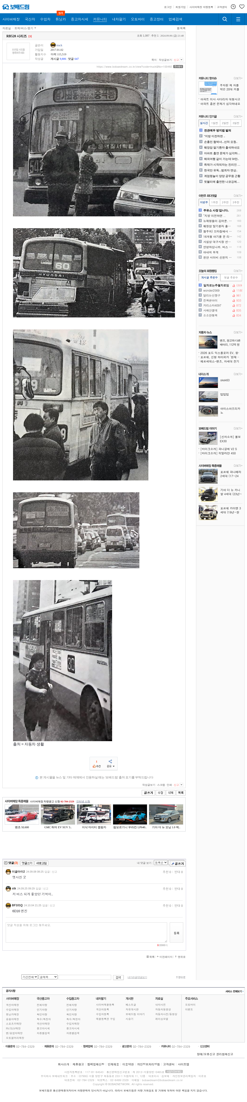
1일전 (214, 123)
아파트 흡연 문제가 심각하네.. (222, 153)
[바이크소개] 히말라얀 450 (218, 453)
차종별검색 (43, 1033)
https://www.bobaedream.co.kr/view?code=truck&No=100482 (134, 66)
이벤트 (189, 1009)
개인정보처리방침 (148, 1064)
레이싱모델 (161, 1019)
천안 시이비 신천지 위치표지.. (218, 257)
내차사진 (160, 1004)
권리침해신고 (224, 1054)
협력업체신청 (95, 1064)
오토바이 (190, 1004)
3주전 (236, 202)
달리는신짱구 (220, 295)
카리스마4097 (220, 305)
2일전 (225, 123)
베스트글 (131, 1004)
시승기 (129, 1019)
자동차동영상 (163, 1009)
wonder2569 (220, 290)
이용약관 (128, 1064)
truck (59, 45)
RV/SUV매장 (13, 1028)
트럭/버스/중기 (23, 28)
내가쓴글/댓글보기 (137, 977)
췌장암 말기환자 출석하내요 (222, 147)
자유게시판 (132, 1009)
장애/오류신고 (206, 1054)
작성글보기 (165, 59)
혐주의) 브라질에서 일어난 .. (218, 231)
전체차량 (42, 1005)
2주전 (225, 202)
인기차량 (42, 1009)
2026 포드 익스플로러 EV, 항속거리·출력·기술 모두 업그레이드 (221, 353)
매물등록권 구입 (105, 1019)
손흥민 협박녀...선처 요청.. (221, 142)
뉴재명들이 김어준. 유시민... (218, 221)
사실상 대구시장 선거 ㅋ (218, 242)
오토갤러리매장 (15, 1038)
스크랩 (161, 784)
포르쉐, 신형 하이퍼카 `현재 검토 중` (221, 357)
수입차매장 (12, 1009)
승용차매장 (12, 1019)
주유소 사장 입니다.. (216, 210)
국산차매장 (12, 1005)
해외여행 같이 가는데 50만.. (221, 159)
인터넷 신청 (83, 801)
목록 (183, 28)
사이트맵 (183, 1064)
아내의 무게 (211, 252)
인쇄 (169, 784)
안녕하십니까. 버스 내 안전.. (218, 247)
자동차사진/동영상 (166, 1014)
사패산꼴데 (220, 310)
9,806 (63, 58)
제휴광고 (78, 1064)
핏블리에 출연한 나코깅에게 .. (222, 181)
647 (76, 58)
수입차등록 (102, 1014)
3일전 (236, 123)
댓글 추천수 (231, 277)
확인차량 (42, 1014)
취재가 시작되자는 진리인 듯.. (222, 164)
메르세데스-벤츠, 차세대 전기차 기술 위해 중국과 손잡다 (221, 361)
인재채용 (113, 1064)
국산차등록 (102, 1009)
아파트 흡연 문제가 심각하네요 (220, 104)
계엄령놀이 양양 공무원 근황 (222, 176)
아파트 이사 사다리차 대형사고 (220, 99)
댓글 (71, 58)
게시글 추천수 (209, 277)
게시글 (54, 58)
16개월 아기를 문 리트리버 (218, 236)
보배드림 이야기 (135, 1014)
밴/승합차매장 (14, 1033)
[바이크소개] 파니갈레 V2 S (219, 449)
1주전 (214, 202)
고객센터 (168, 1064)
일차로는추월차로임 (220, 285)
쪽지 (154, 59)
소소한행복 (220, 315)
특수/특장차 (44, 1019)
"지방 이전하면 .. (214, 136)
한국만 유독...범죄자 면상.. (221, 170)
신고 (176, 59)
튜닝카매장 (12, 1014)
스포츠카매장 (14, 1023)
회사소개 (63, 1064)
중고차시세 (43, 1028)
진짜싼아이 (220, 300)
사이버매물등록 (105, 1004)
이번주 (204, 202)
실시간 (204, 123)
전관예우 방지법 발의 (217, 130)
